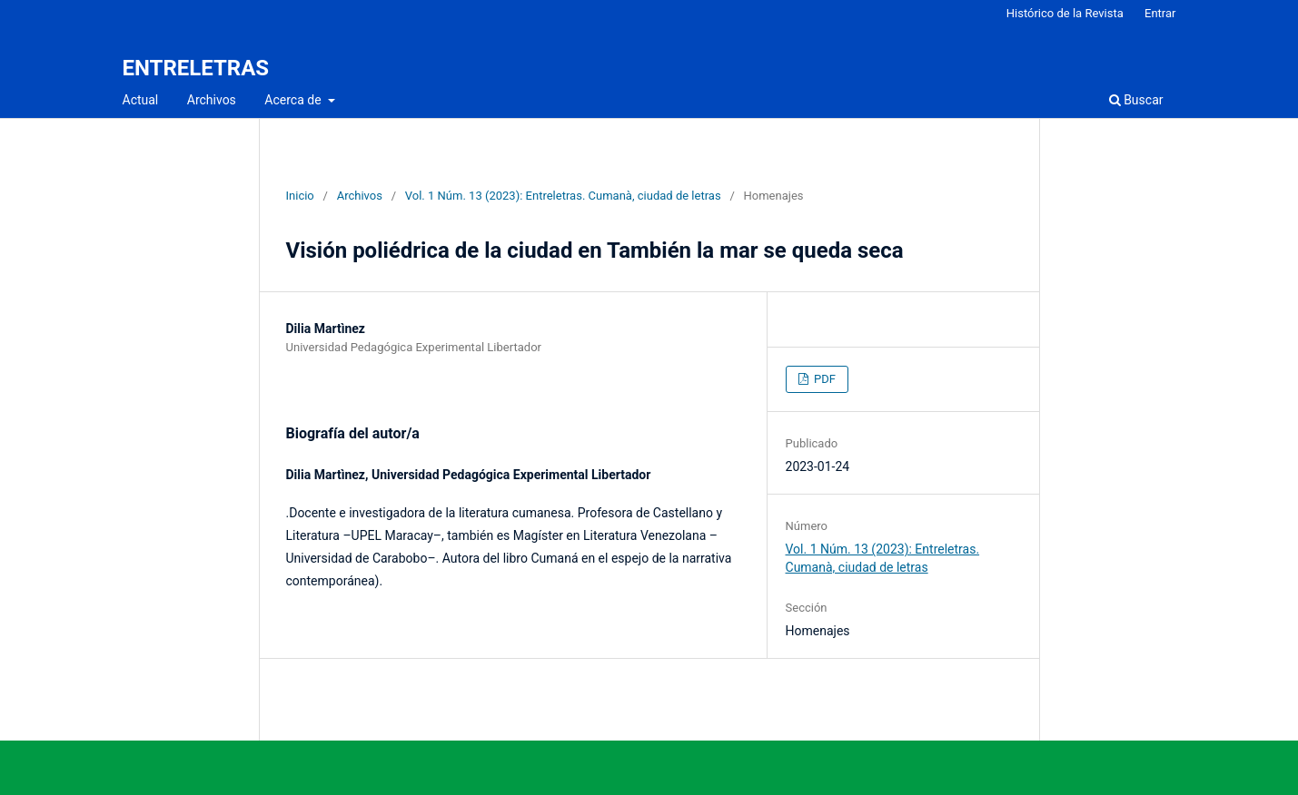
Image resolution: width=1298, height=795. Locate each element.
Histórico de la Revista (1065, 13)
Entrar (1160, 13)
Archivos (211, 100)
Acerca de (294, 100)
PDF (823, 379)
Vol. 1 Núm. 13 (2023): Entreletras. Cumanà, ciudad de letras (563, 195)
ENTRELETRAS (196, 68)
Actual (141, 100)
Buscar (1136, 100)
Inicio (300, 195)
